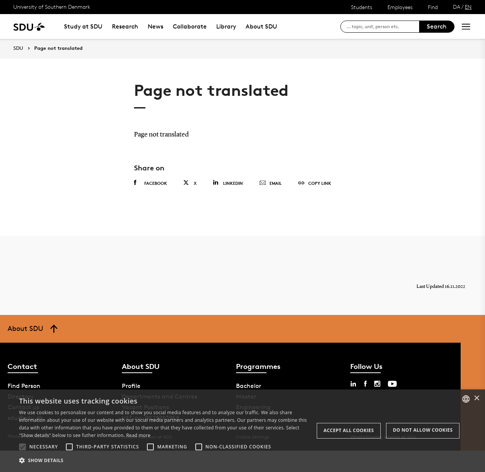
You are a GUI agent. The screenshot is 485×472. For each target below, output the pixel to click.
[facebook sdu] (365, 384)
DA (456, 6)
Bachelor (248, 385)
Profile (131, 385)
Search (437, 26)
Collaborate (190, 26)
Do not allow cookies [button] (423, 430)
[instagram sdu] (377, 384)
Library (226, 26)
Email (270, 183)
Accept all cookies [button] (349, 430)
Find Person (24, 385)
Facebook (150, 183)
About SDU (261, 26)
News (155, 26)
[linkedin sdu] (353, 384)
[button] (22, 447)
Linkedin (228, 183)
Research (125, 26)
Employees (400, 7)
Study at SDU (83, 26)
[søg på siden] (382, 26)
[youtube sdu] (392, 384)
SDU (18, 48)
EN (468, 6)
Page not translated (58, 48)
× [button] (476, 398)
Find (433, 7)
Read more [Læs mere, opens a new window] (138, 435)
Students (361, 7)
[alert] (242, 430)
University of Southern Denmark (51, 6)
